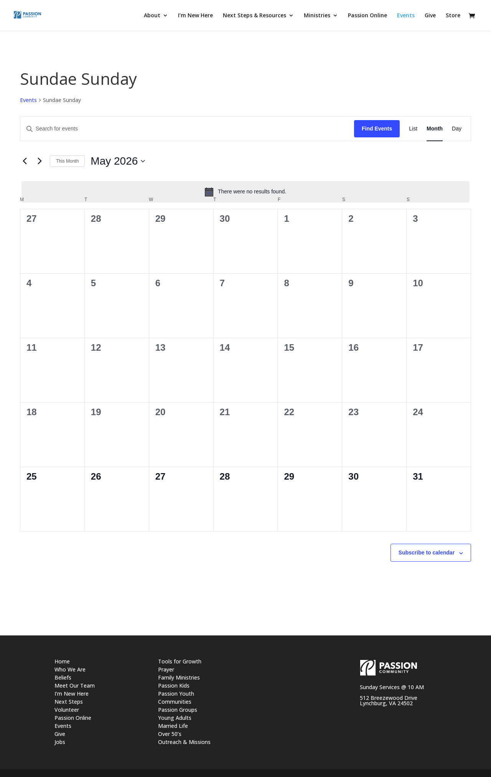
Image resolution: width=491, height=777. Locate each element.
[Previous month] (24, 161)
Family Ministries (179, 677)
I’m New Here (71, 693)
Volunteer (66, 709)
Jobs (59, 742)
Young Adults (174, 717)
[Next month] (39, 161)
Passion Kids (173, 685)
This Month (67, 161)
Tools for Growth (179, 661)
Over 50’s (169, 733)
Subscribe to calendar (427, 552)
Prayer (166, 669)
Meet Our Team (74, 685)
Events (28, 100)
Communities (174, 701)
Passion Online (72, 717)
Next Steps (68, 701)
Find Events (377, 128)
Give (59, 733)
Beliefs (62, 677)
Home (62, 661)
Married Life (173, 725)
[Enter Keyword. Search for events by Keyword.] (187, 129)
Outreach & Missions (184, 742)
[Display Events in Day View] (456, 129)
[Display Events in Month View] (435, 129)
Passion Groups (177, 709)
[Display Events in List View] (413, 129)
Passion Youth (176, 693)
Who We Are (70, 669)
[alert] (245, 192)
